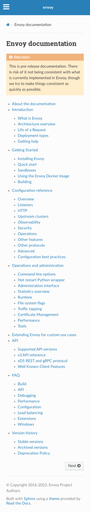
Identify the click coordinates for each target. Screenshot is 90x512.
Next (74, 466)
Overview (26, 199)
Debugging (27, 395)
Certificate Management (38, 315)
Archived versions (33, 447)
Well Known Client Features (41, 367)
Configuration (29, 407)
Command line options (37, 274)
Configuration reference (32, 190)
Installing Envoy (31, 159)
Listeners (25, 205)
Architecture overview (36, 124)
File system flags (31, 303)
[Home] (8, 25)
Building (24, 182)
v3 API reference (32, 355)
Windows (26, 424)
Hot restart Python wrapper (41, 280)
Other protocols (31, 245)
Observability (29, 222)
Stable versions (30, 442)
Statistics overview (34, 292)
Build (22, 384)
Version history (24, 433)
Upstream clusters (33, 216)
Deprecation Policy (34, 453)
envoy (48, 7)
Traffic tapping (30, 309)
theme (54, 499)
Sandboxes (27, 170)
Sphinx (29, 499)
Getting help (28, 141)
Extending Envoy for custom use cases (44, 335)
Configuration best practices (42, 257)
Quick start (27, 164)
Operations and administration (38, 266)
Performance (29, 320)
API (15, 341)
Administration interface (38, 286)
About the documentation (34, 104)
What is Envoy (30, 118)
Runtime (25, 297)
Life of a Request (32, 130)
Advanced (26, 251)
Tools (22, 326)
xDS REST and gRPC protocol (42, 361)
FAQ (16, 375)
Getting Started (25, 150)
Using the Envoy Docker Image (43, 176)
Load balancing (30, 413)
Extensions (27, 419)
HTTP (22, 211)
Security (25, 228)
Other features (30, 240)
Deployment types (33, 136)
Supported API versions (37, 349)
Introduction (22, 110)
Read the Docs (18, 503)
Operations (27, 234)
